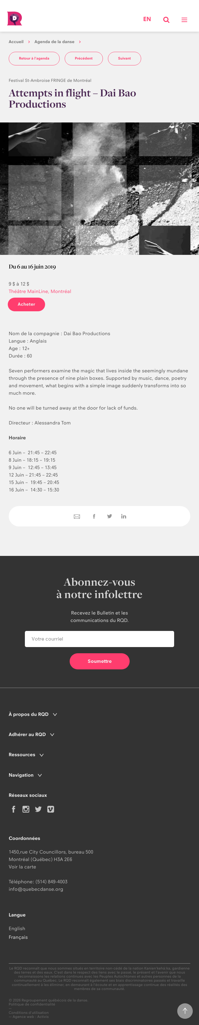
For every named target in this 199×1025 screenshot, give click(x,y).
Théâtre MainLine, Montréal (40, 291)
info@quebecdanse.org (36, 889)
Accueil (16, 41)
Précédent (84, 58)
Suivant (124, 58)
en (147, 19)
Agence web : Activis (31, 1016)
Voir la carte (22, 867)
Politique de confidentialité (32, 1004)
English (17, 928)
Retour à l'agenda (34, 58)
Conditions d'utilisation (29, 1013)
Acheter (26, 304)
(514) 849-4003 (51, 882)
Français (18, 937)
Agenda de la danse (54, 41)
